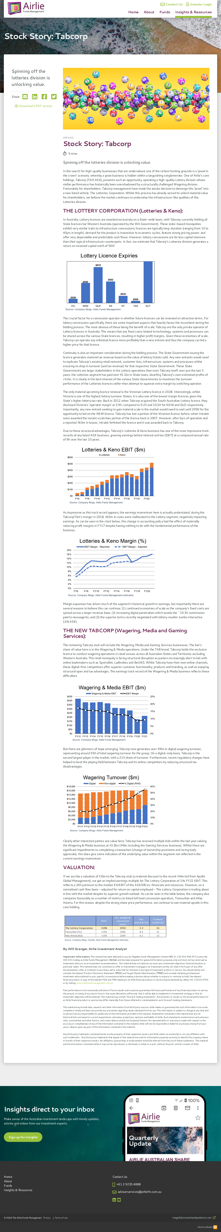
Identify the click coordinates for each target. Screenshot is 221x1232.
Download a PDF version (33, 106)
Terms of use (61, 1217)
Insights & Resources (193, 12)
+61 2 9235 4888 (128, 1184)
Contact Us (171, 4)
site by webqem (207, 1226)
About (149, 12)
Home (133, 12)
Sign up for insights (23, 1137)
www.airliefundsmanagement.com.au (94, 982)
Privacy (46, 1217)
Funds (164, 12)
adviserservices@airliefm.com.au (140, 1192)
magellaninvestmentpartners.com (194, 1217)
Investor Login (199, 4)
